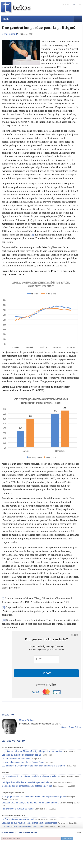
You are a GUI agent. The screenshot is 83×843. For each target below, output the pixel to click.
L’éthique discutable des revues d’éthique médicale (25, 782)
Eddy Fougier (40, 809)
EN (74, 4)
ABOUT (66, 4)
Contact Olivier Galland (71, 727)
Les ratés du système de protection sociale (21, 755)
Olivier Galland (9, 34)
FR (80, 4)
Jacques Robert (55, 782)
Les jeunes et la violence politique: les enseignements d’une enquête (33, 766)
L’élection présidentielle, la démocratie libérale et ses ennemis (30, 803)
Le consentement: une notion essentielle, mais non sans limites (31, 776)
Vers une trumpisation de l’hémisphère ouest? (23, 826)
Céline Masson (58, 786)
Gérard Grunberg (66, 803)
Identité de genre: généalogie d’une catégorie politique (27, 786)
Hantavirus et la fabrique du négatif (18, 809)
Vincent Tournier (67, 776)
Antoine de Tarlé (40, 819)
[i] (53, 49)
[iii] (32, 234)
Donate (47, 673)
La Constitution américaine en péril (18, 819)
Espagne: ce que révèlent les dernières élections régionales (29, 823)
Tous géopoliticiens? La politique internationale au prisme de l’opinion (34, 796)
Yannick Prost (50, 827)
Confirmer (67, 838)
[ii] (69, 170)
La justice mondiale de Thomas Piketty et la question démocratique (33, 751)
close (74, 634)
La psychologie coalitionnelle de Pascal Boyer (23, 762)
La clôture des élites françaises (16, 758)
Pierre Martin (62, 823)
